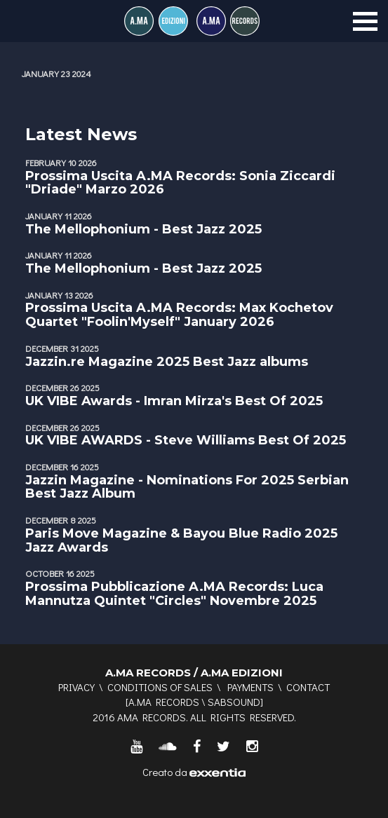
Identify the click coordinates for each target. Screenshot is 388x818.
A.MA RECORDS (163, 702)
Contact (308, 687)
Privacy (76, 687)
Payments (250, 687)
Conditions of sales (160, 687)
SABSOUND (234, 702)
